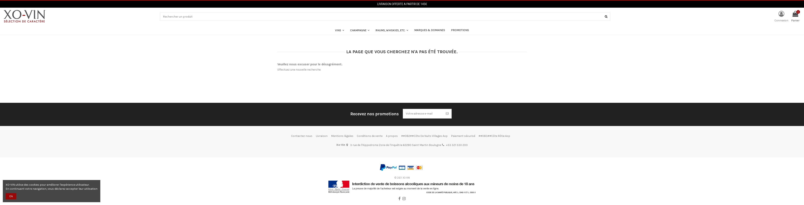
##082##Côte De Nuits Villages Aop (424, 136)
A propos (392, 136)
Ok (11, 196)
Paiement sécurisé (463, 136)
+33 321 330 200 (457, 145)
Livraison (322, 136)
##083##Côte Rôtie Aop (494, 136)
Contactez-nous (301, 136)
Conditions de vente (370, 136)
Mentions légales (342, 136)
